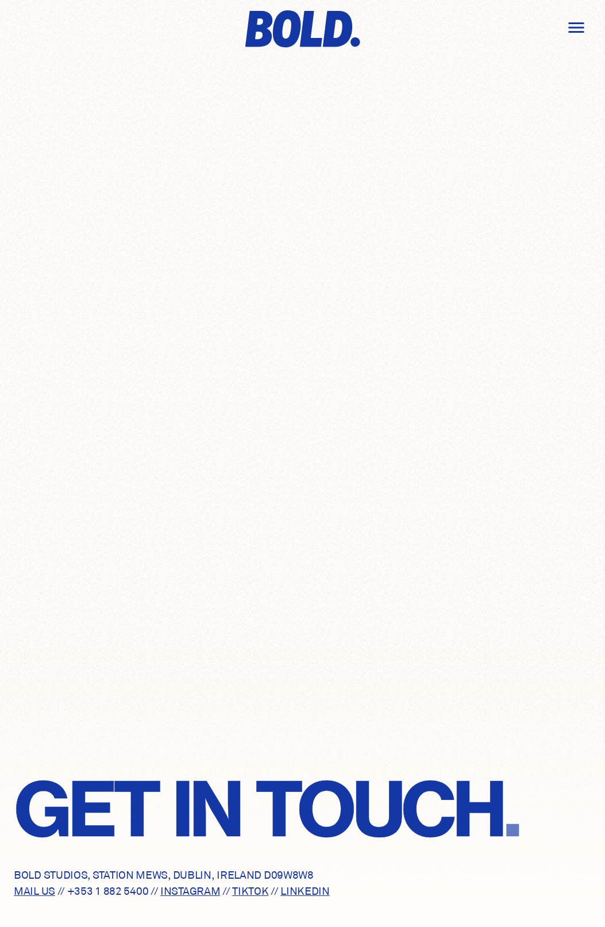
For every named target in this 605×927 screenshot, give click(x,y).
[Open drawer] (576, 28)
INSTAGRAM (190, 891)
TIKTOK (250, 891)
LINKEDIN (305, 891)
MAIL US (34, 891)
